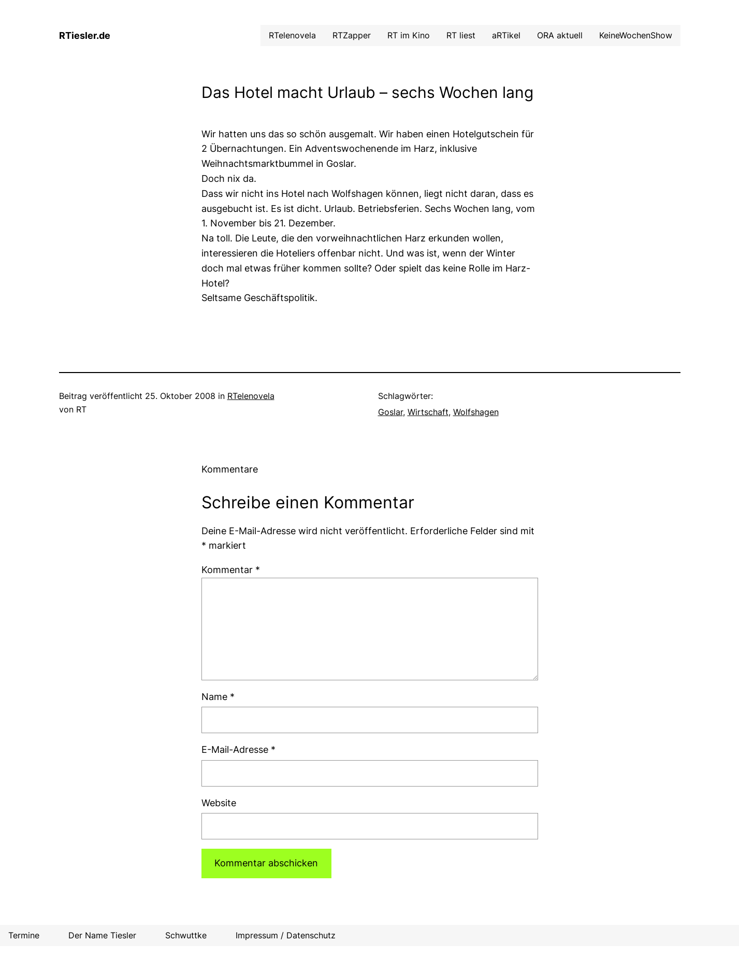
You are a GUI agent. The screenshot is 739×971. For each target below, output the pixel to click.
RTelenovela (250, 396)
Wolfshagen (476, 412)
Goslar (390, 412)
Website (218, 802)
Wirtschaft (428, 412)
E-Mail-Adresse (238, 749)
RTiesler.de (84, 35)
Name (218, 696)
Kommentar (230, 569)
